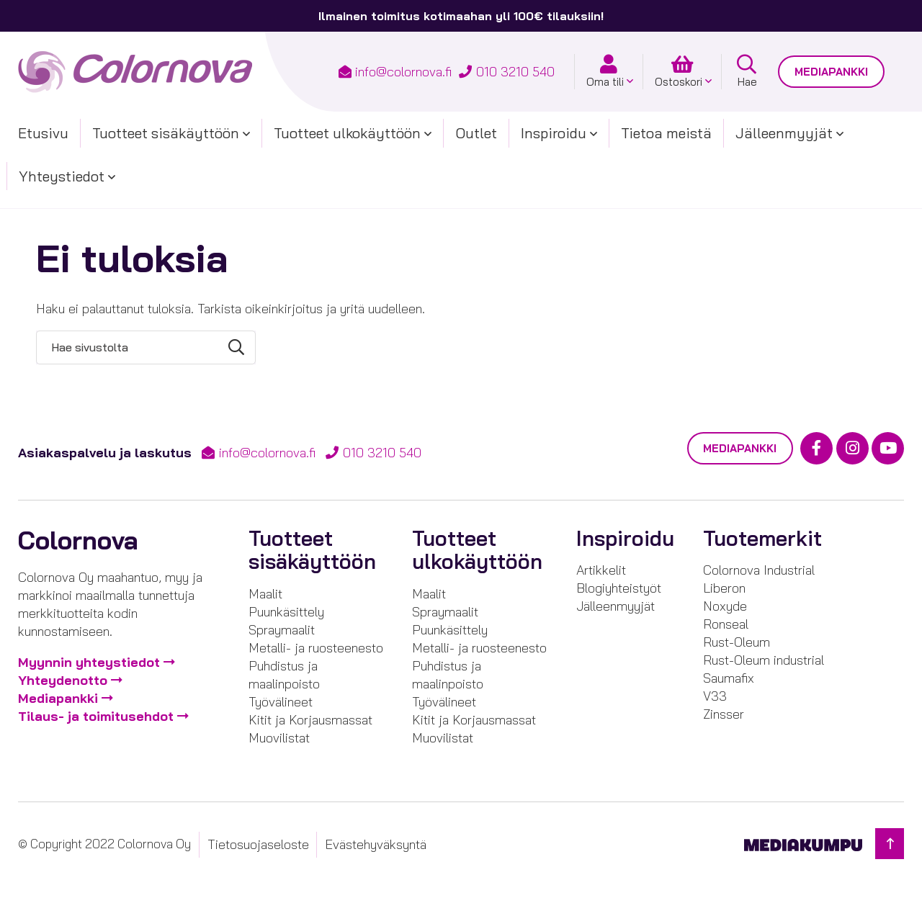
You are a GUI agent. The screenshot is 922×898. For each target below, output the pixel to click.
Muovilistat (279, 737)
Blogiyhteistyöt (618, 588)
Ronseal (725, 624)
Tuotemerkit (762, 538)
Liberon (724, 588)
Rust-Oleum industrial (763, 660)
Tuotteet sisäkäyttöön (165, 133)
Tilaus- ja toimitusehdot (96, 717)
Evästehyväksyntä (375, 844)
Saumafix (728, 678)
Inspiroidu (553, 133)
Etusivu (43, 133)
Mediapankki (831, 71)
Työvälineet (281, 701)
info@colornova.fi (403, 71)
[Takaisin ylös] (889, 843)
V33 (715, 696)
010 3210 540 (515, 71)
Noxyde (725, 606)
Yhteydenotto (62, 681)
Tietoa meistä (666, 133)
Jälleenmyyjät (784, 133)
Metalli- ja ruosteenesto (316, 647)
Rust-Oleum (736, 642)
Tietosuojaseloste (258, 844)
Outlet (476, 133)
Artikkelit (601, 570)
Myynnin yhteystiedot (89, 663)
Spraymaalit (282, 629)
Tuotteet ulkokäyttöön (347, 133)
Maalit (265, 593)
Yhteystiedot (61, 176)
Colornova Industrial (759, 570)
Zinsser (723, 714)
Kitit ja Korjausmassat (310, 719)
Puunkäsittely (286, 611)
